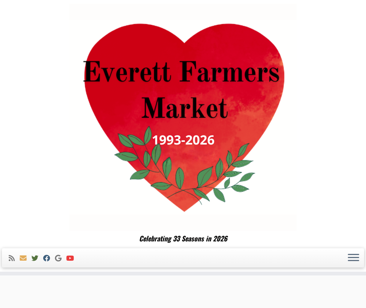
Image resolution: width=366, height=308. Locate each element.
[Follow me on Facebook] (49, 258)
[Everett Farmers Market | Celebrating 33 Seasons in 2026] (183, 117)
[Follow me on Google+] (60, 258)
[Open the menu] (353, 258)
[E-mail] (25, 258)
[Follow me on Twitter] (37, 258)
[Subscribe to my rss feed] (14, 258)
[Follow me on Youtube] (72, 258)
